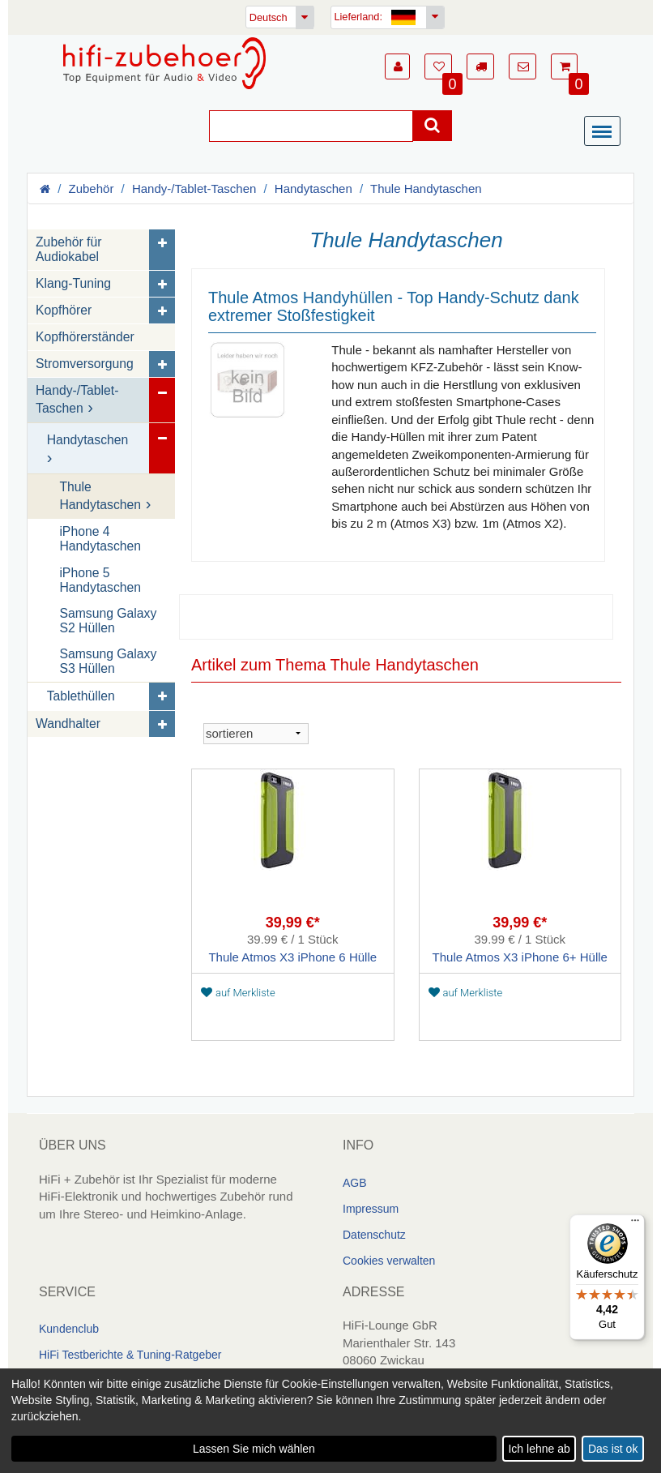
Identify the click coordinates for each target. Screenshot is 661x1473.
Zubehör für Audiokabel (68, 249)
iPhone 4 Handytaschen (100, 539)
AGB (355, 1181)
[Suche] (311, 126)
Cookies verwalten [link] (389, 1259)
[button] (397, 66)
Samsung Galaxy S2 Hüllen (107, 620)
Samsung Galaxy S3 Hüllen (107, 660)
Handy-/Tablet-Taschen (194, 188)
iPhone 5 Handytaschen (100, 579)
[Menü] (606, 132)
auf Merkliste (238, 992)
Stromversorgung (85, 363)
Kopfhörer (64, 310)
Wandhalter (68, 723)
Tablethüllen (81, 695)
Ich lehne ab (538, 1448)
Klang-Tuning (73, 283)
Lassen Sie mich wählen (254, 1448)
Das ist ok (613, 1448)
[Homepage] (164, 63)
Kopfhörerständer (85, 337)
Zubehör (91, 188)
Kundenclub (69, 1328)
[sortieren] (256, 732)
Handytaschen (313, 188)
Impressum (371, 1207)
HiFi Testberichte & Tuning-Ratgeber (130, 1354)
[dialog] (330, 1420)
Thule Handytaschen (426, 188)
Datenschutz (374, 1233)
